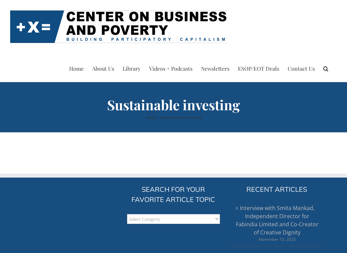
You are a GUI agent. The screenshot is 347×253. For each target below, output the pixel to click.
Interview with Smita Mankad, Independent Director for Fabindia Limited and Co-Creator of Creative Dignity (277, 220)
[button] (325, 67)
